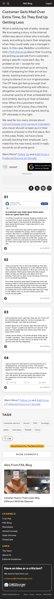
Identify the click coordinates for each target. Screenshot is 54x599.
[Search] (8, 3)
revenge (45, 423)
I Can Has (6, 518)
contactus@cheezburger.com (18, 578)
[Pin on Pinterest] (5, 249)
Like (7, 438)
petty (6, 429)
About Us (6, 555)
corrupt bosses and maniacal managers (26, 124)
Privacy (32, 594)
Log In (49, 3)
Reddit (28, 429)
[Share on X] (37, 188)
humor (26, 423)
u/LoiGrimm (46, 248)
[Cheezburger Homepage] (27, 585)
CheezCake (7, 539)
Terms (26, 594)
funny (37, 429)
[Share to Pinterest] (43, 188)
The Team (7, 550)
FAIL (35, 423)
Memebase (7, 527)
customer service (12, 423)
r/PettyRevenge (17, 52)
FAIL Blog (27, 3)
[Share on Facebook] (31, 188)
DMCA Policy (47, 594)
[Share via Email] (49, 188)
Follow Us (23, 154)
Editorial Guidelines (11, 559)
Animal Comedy (10, 531)
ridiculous (16, 429)
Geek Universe (9, 535)
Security (38, 594)
